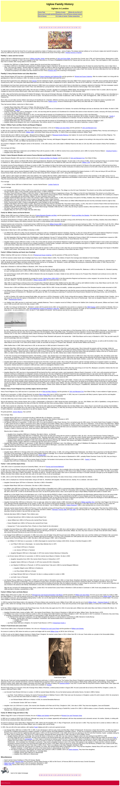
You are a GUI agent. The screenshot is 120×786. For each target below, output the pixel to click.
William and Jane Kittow (63, 128)
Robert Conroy (52, 101)
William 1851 (8, 764)
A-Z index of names (62, 16)
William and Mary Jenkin (37, 58)
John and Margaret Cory (89, 128)
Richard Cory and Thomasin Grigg (72, 715)
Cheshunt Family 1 (111, 151)
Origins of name (60, 12)
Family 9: (4, 625)
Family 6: (4, 388)
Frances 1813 (52, 70)
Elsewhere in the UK (62, 14)
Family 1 (87, 459)
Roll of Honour (42, 16)
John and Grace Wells (63, 58)
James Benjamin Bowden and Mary (46, 215)
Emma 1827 (42, 455)
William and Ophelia (43, 715)
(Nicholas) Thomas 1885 (59, 509)
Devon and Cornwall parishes (47, 14)
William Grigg (54, 631)
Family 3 (112, 116)
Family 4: (4, 155)
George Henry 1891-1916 (50, 278)
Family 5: (4, 252)
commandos (28, 739)
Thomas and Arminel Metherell (55, 466)
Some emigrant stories (75, 14)
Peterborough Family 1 (15, 299)
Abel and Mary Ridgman (50, 391)
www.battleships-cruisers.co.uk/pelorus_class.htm (44, 308)
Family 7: (4, 463)
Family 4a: (4, 212)
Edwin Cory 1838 (9, 763)
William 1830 (30, 132)
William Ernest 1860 (56, 224)
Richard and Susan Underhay (83, 76)
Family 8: (4, 592)
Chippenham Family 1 (59, 623)
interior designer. (74, 749)
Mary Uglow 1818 (44, 394)
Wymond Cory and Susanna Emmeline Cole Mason (47, 595)
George (34, 81)
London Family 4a (53, 184)
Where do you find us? (75, 12)
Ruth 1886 (73, 509)
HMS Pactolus (91, 307)
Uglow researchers (74, 16)
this (115, 737)
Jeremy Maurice (17, 412)
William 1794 (86, 162)
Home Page (41, 12)
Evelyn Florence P (72, 505)
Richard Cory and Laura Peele (50, 628)
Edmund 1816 (19, 761)
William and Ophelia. (78, 628)
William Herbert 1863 (40, 280)
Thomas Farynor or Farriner (73, 52)
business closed (64, 683)
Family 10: (4, 712)
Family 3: (4, 125)
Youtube (49, 685)
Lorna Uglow (42, 696)
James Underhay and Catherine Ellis (51, 76)
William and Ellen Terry (88, 502)
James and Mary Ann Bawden (49, 158)
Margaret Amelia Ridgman (61, 135)
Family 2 (17, 110)
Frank (36, 727)
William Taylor (107, 596)
